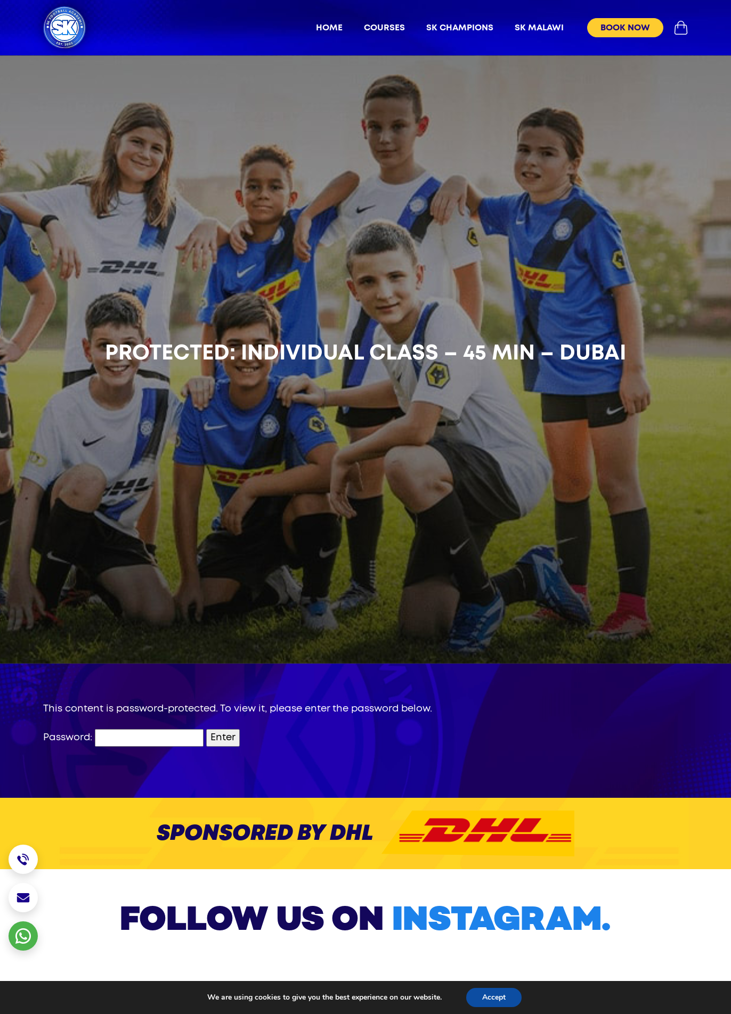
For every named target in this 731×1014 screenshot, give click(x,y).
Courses (384, 27)
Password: (123, 738)
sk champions (459, 27)
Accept (494, 997)
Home (329, 27)
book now (625, 27)
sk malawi (539, 27)
